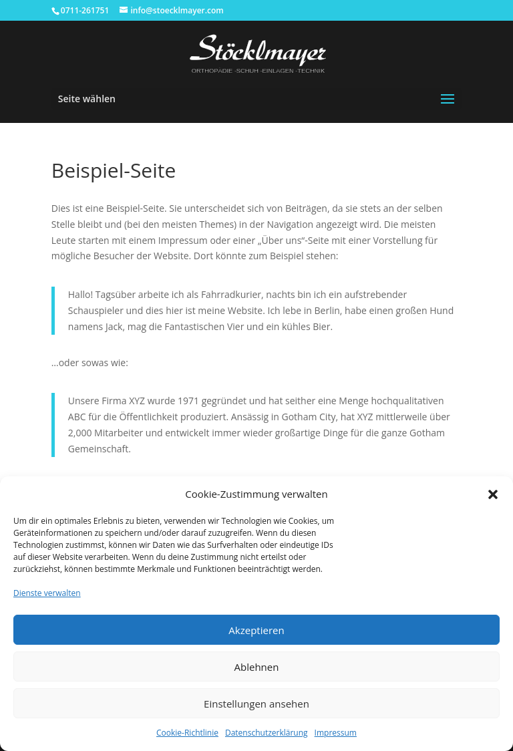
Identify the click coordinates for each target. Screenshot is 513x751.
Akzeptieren (256, 630)
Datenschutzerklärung (266, 732)
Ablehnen (256, 666)
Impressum (336, 732)
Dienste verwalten (47, 593)
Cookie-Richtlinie (187, 732)
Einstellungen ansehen (256, 703)
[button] (493, 494)
